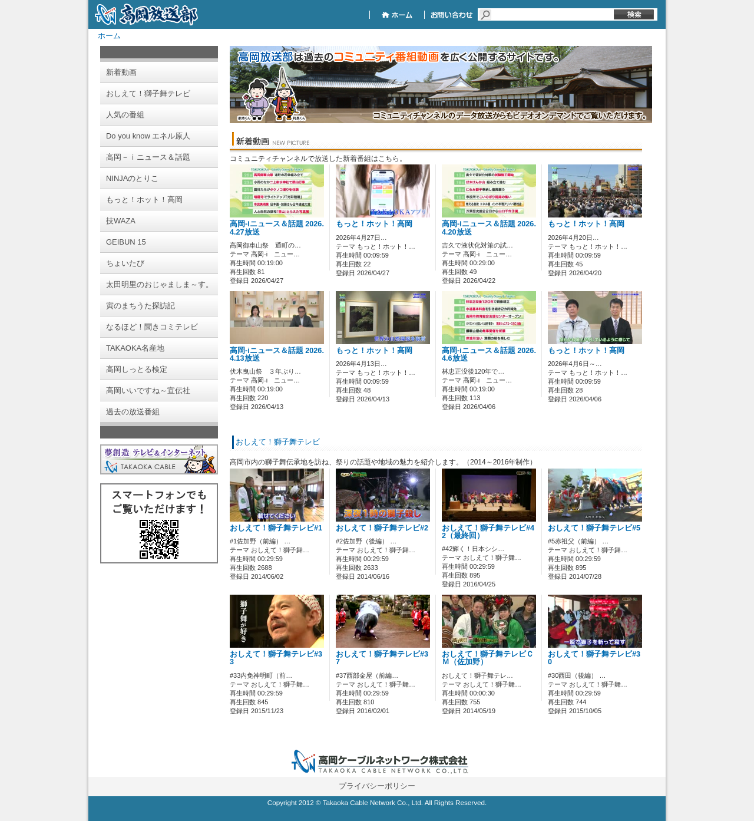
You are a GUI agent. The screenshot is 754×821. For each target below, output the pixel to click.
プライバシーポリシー (377, 786)
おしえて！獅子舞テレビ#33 (276, 658)
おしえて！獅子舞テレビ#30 (594, 658)
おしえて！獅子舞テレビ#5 (594, 528)
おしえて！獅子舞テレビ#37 (382, 658)
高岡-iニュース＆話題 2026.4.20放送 (489, 228)
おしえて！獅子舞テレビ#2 (382, 528)
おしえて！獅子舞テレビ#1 (276, 528)
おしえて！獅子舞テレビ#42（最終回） (488, 532)
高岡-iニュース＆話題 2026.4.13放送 (277, 354)
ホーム (109, 35)
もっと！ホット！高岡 (374, 224)
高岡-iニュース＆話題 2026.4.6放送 (489, 354)
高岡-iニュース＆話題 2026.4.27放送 (277, 228)
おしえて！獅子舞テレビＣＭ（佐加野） (488, 658)
